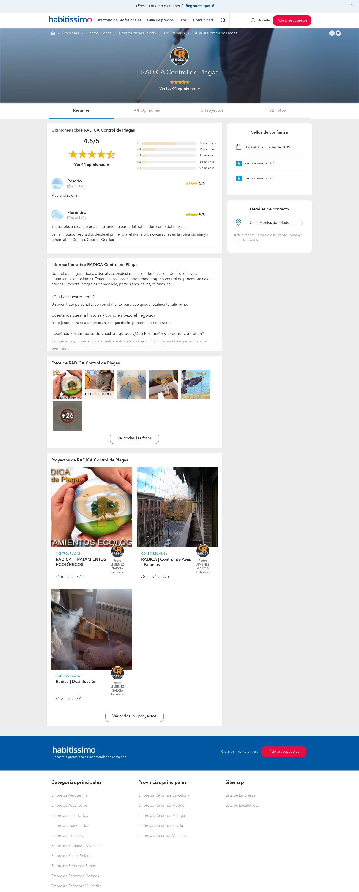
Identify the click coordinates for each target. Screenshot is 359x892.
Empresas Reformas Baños (73, 866)
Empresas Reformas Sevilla (160, 826)
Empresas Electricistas (69, 816)
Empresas (71, 33)
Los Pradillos (174, 33)
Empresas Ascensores (69, 806)
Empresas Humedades (70, 826)
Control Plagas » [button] (69, 553)
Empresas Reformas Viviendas (76, 886)
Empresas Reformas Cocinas (75, 876)
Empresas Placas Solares (71, 856)
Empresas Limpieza (67, 836)
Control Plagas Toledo (137, 33)
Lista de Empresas (240, 796)
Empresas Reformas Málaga (161, 816)
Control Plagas (99, 33)
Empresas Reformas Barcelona (163, 796)
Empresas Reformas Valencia (162, 836)
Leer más (58, 348)
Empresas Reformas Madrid (161, 806)
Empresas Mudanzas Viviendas (76, 846)
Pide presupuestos (292, 20)
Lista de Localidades (242, 806)
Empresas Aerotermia (69, 796)
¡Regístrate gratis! (199, 6)
